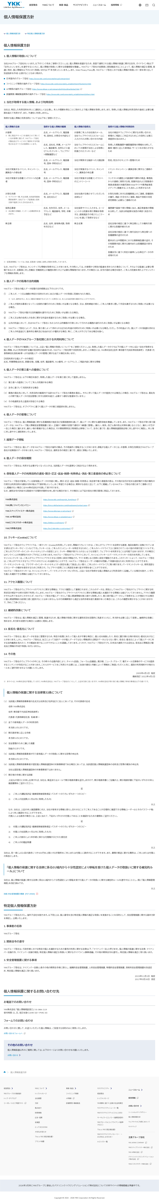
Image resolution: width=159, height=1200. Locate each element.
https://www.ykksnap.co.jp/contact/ (58, 511)
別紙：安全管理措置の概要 (22, 894)
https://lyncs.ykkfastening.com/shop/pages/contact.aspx (67, 505)
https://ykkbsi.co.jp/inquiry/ (55, 523)
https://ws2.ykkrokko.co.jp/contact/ (58, 528)
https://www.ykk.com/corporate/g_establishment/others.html (74, 94)
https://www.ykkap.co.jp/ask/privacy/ (59, 517)
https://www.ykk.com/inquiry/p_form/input (61, 500)
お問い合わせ (14, 1055)
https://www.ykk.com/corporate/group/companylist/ (52, 79)
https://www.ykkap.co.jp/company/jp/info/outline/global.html (58, 89)
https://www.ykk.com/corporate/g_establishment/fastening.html (69, 84)
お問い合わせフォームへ (14, 1033)
